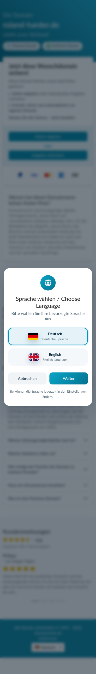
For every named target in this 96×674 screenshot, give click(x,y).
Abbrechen (27, 378)
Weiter (69, 378)
